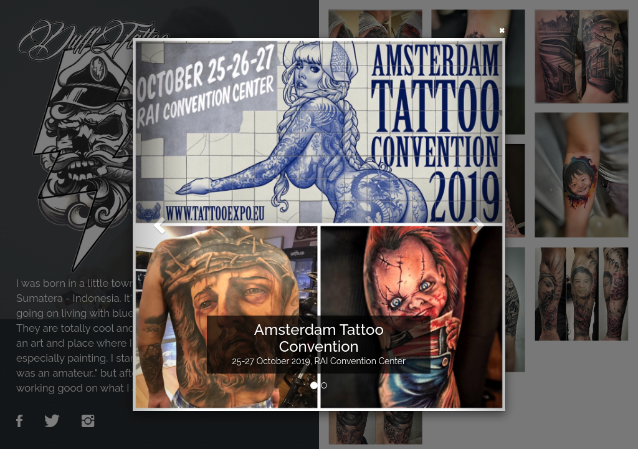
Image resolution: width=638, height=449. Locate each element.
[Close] (502, 29)
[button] (161, 224)
